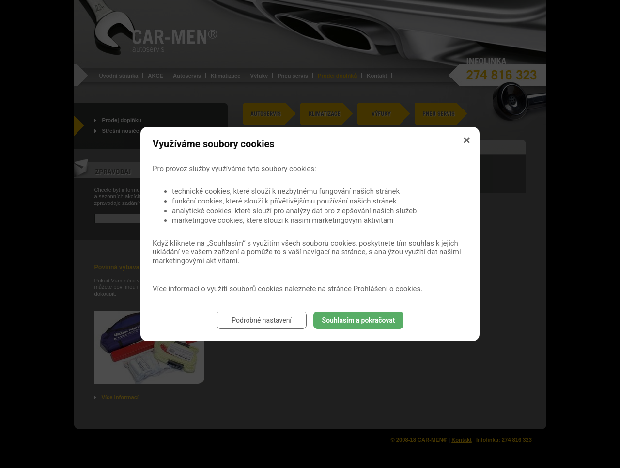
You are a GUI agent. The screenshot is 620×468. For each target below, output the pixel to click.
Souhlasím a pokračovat (358, 320)
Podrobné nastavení (262, 320)
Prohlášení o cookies (387, 288)
